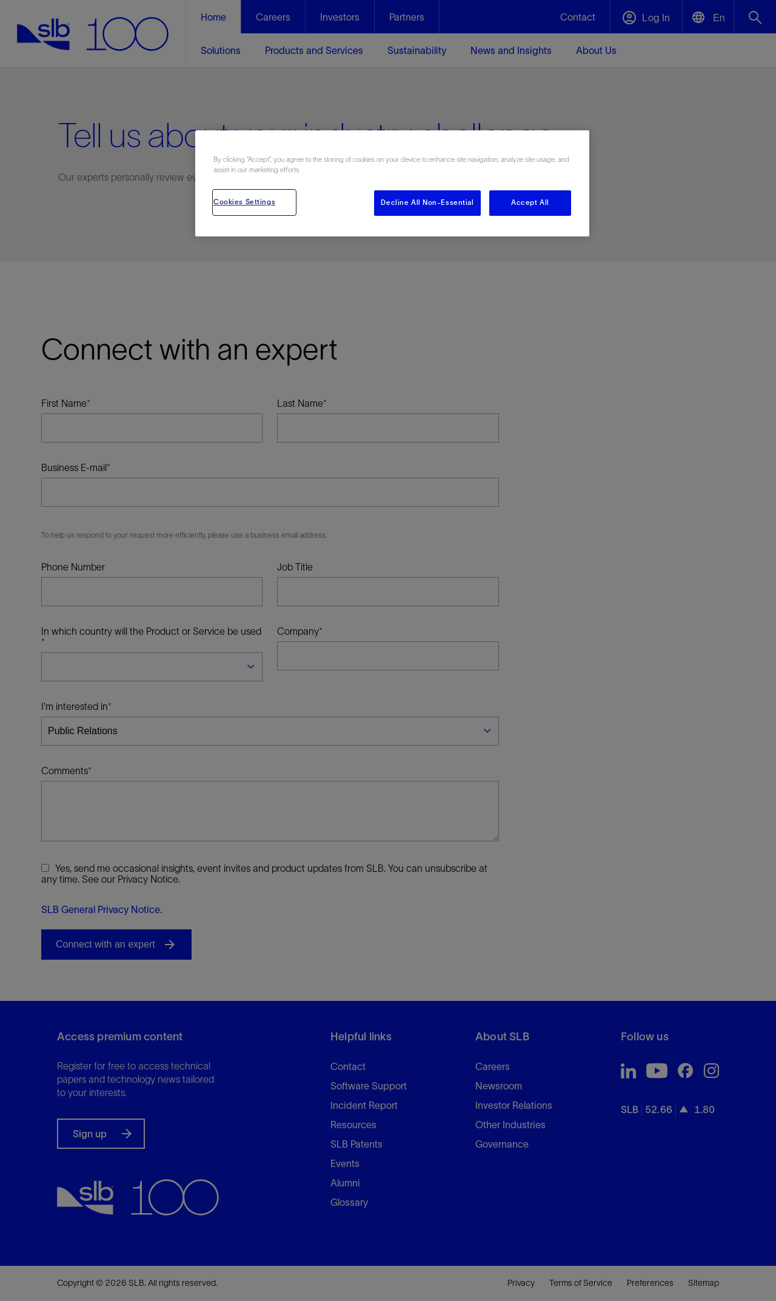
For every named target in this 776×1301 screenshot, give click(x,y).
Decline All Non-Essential (427, 202)
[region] (392, 183)
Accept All (530, 202)
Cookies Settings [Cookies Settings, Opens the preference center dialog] (244, 202)
